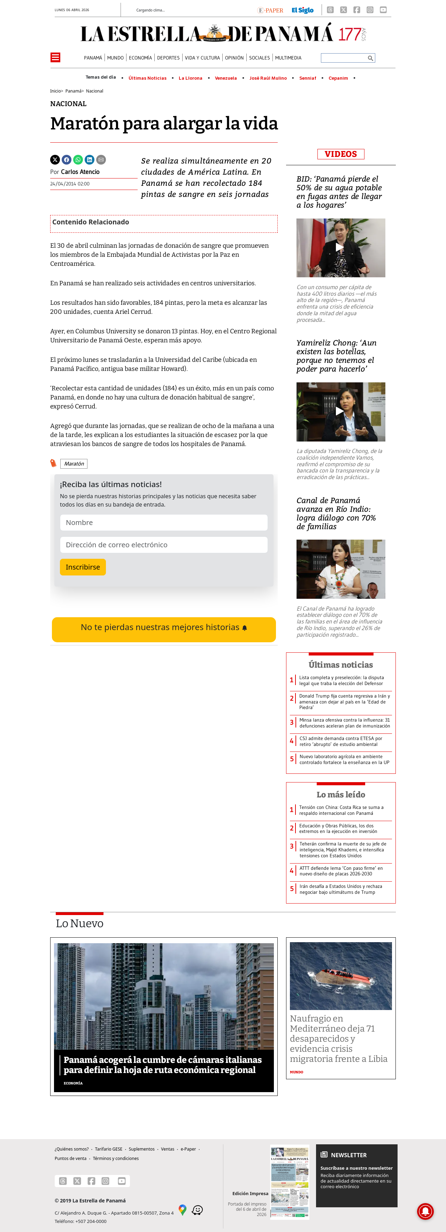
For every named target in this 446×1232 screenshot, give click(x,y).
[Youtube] (383, 9)
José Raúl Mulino (268, 78)
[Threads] (330, 9)
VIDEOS (341, 154)
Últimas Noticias (148, 78)
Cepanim (338, 78)
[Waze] (197, 1209)
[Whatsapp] (78, 159)
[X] (343, 9)
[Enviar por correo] (101, 159)
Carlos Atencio (80, 172)
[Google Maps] (182, 1209)
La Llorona (190, 78)
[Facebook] (356, 9)
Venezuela (226, 78)
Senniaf (307, 78)
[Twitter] (55, 159)
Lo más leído (341, 795)
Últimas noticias (341, 665)
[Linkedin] (89, 159)
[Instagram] (370, 9)
